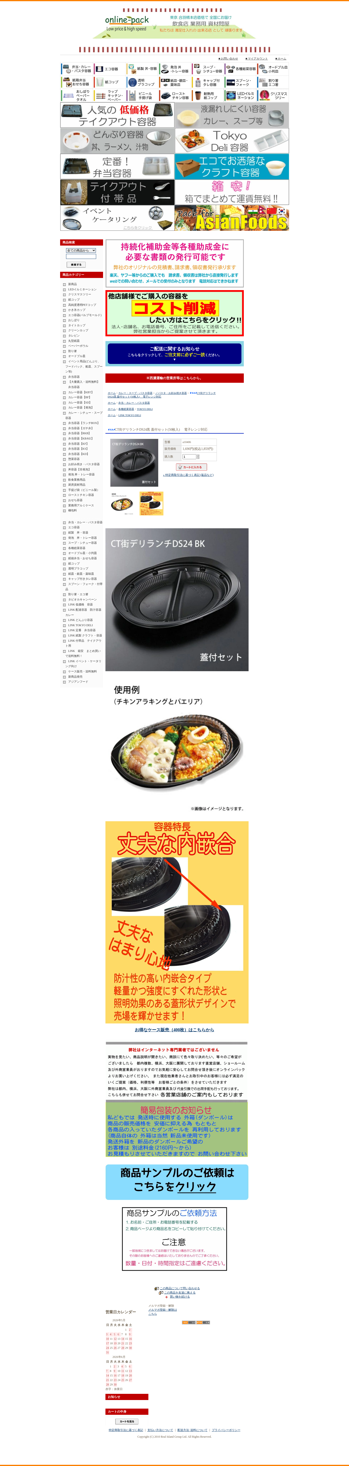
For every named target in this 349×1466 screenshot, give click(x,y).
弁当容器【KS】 (78, 448)
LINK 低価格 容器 (80, 604)
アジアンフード (78, 681)
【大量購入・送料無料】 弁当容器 (82, 384)
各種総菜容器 (76, 548)
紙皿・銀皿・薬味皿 (81, 573)
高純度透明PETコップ (82, 305)
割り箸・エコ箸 (78, 594)
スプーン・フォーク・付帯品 (84, 586)
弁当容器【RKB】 (79, 433)
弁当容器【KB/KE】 (81, 438)
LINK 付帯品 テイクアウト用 (83, 643)
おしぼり (74, 320)
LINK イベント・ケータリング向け (83, 664)
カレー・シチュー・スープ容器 (84, 415)
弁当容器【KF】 (78, 443)
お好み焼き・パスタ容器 (84, 464)
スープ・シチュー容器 (82, 542)
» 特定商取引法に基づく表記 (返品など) (188, 475)
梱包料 (72, 510)
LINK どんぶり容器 (80, 620)
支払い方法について (160, 1430)
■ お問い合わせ (228, 58)
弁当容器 (74, 376)
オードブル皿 (76, 356)
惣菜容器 (74, 459)
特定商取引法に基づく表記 (126, 1430)
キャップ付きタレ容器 (82, 578)
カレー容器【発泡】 (81, 407)
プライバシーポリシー (226, 1430)
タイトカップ (76, 325)
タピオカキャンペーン (82, 599)
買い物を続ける (180, 1296)
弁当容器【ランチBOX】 (84, 423)
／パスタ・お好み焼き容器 (171, 393)
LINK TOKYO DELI (80, 625)
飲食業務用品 (76, 479)
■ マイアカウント (256, 58)
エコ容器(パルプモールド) (85, 315)
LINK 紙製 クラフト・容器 (85, 635)
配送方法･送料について (192, 1430)
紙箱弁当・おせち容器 (82, 558)
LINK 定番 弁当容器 (82, 630)
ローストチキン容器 (81, 495)
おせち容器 (75, 500)
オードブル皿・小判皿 (82, 553)
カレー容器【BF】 (80, 397)
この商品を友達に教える (180, 1292)
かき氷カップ (76, 310)
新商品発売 (75, 676)
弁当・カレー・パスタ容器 (85, 522)
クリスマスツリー (79, 294)
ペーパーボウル (78, 346)
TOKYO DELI (145, 409)
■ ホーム (280, 58)
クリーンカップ (78, 330)
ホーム (112, 393)
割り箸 (72, 351)
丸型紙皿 (74, 341)
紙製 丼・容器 (78, 532)
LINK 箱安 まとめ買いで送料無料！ (83, 653)
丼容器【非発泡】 (79, 469)
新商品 (72, 284)
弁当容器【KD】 (78, 454)
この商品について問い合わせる (180, 1288)
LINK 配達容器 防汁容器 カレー (84, 612)
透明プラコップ (78, 568)
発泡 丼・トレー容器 (81, 474)
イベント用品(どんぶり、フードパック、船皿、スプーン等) (84, 366)
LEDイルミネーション (82, 289)
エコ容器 (74, 527)
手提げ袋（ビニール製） (84, 490)
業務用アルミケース (81, 505)
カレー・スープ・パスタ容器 (135, 393)
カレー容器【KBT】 (81, 392)
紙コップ (74, 299)
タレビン (74, 335)
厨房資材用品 (76, 484)
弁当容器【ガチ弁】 (81, 428)
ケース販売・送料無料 (82, 671)
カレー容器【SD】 (80, 402)
